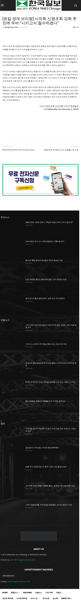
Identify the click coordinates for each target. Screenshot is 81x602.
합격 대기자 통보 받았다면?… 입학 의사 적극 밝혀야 (45, 298)
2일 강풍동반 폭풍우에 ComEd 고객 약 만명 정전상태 (45, 401)
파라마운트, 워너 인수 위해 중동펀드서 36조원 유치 (44, 241)
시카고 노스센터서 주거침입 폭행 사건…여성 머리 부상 (46, 344)
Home (4, 13)
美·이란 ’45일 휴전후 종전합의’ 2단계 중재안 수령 (44, 260)
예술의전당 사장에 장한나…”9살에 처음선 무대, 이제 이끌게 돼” (49, 222)
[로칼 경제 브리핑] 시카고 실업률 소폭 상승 (61, 150)
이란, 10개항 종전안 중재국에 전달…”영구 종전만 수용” (46, 279)
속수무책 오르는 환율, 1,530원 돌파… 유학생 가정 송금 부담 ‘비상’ (50, 486)
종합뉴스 (12, 13)
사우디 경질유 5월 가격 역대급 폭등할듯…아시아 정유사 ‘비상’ (48, 505)
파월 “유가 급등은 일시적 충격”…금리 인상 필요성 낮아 (46, 467)
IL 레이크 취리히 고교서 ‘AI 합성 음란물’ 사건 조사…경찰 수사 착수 (50, 382)
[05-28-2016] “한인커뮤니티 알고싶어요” (18, 150)
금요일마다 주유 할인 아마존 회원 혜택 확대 (42, 448)
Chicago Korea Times (11, 27)
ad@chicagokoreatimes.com (19, 581)
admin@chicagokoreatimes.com (22, 560)
